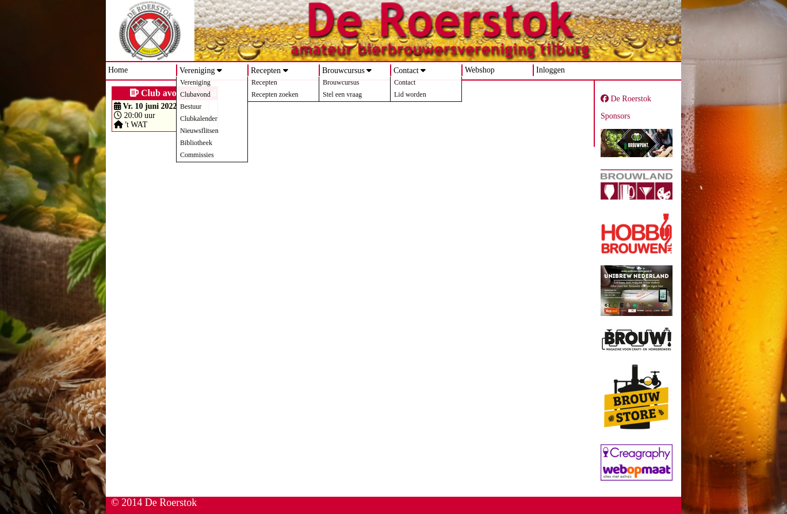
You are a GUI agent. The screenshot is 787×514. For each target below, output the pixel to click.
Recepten (266, 70)
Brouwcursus (343, 70)
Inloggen (550, 70)
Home (118, 70)
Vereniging (197, 70)
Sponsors (615, 116)
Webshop (480, 70)
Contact (406, 70)
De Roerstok (626, 98)
